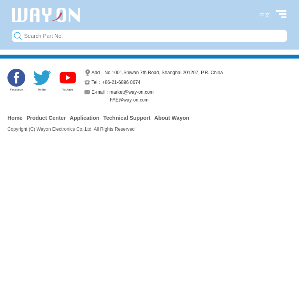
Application (84, 118)
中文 (264, 15)
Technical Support (126, 118)
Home (15, 118)
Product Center (46, 118)
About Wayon (171, 118)
